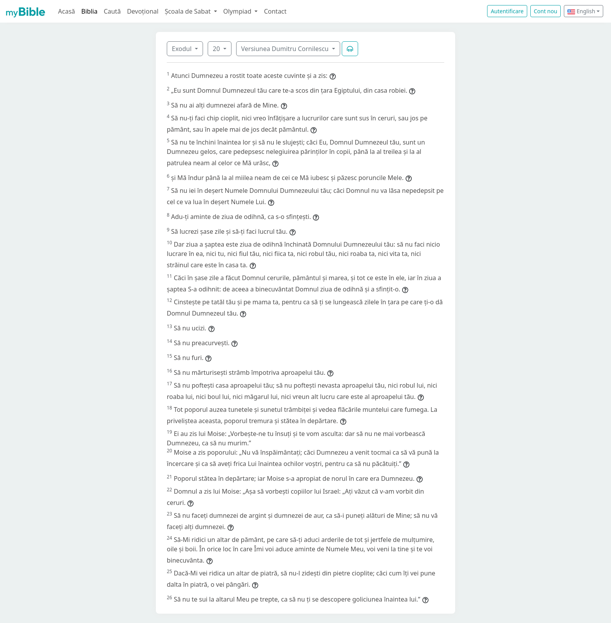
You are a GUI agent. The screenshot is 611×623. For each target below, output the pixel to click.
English (581, 11)
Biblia (89, 11)
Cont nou (545, 11)
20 (217, 48)
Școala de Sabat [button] (188, 11)
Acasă (66, 11)
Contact (275, 11)
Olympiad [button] (238, 11)
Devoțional (143, 11)
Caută (112, 11)
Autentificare (507, 11)
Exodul (182, 48)
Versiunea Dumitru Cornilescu (285, 48)
